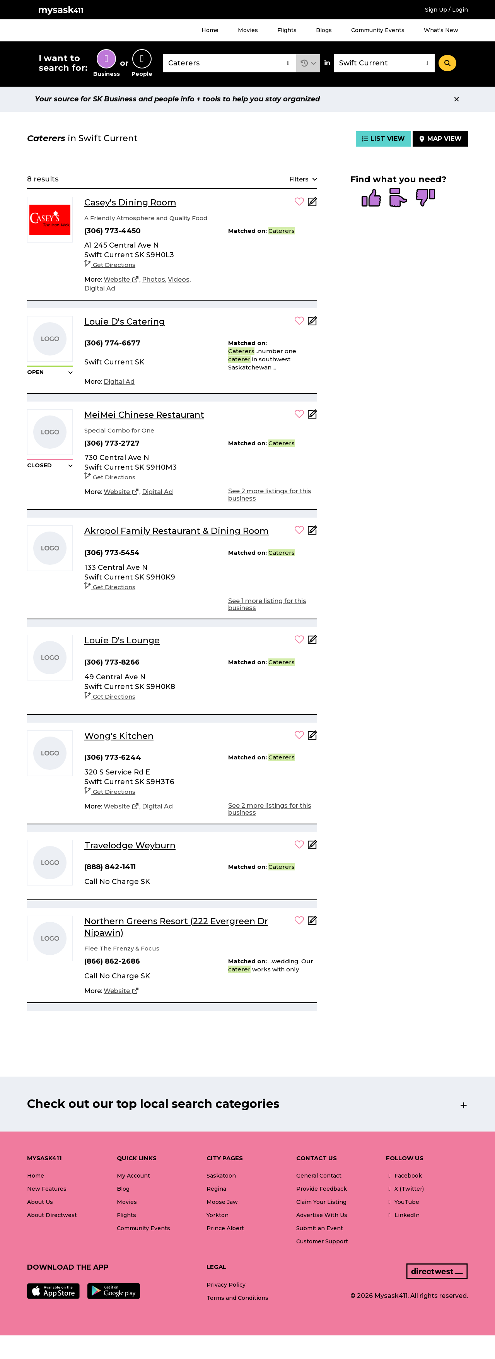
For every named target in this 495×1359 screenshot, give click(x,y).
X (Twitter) (405, 1188)
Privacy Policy (226, 1284)
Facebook (404, 1175)
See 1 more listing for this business (267, 604)
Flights (287, 30)
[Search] (447, 63)
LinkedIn (403, 1215)
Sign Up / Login (446, 9)
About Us (40, 1201)
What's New (441, 30)
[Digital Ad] (99, 288)
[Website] (121, 279)
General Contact (318, 1175)
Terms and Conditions (237, 1297)
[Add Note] (312, 204)
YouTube (402, 1201)
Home (209, 30)
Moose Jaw (222, 1201)
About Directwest (52, 1215)
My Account (133, 1175)
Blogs (324, 30)
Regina (216, 1188)
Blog (123, 1188)
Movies (248, 30)
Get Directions (109, 264)
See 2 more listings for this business (269, 494)
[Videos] (178, 279)
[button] (308, 63)
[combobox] (229, 63)
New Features (47, 1188)
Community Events (378, 30)
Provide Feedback (321, 1188)
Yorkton (218, 1215)
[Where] (384, 63)
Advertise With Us (321, 1215)
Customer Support (322, 1241)
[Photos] (153, 279)
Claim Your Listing (321, 1201)
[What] (229, 63)
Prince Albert (225, 1228)
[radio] (371, 198)
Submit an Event (319, 1228)
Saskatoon (221, 1175)
